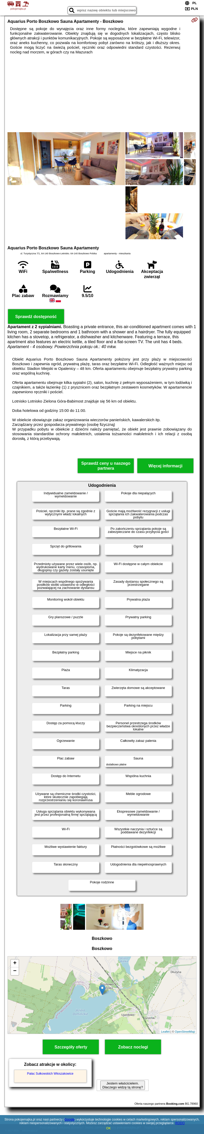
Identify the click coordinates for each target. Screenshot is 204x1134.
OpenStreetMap (185, 1031)
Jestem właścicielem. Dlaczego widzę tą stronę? (122, 1085)
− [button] (15, 971)
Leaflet (165, 1031)
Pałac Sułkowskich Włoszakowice (50, 1073)
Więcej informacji (165, 466)
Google (70, 1119)
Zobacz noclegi (133, 1047)
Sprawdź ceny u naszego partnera (105, 465)
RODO (180, 1123)
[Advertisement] (102, 93)
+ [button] (15, 963)
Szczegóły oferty (70, 1047)
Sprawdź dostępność (36, 316)
